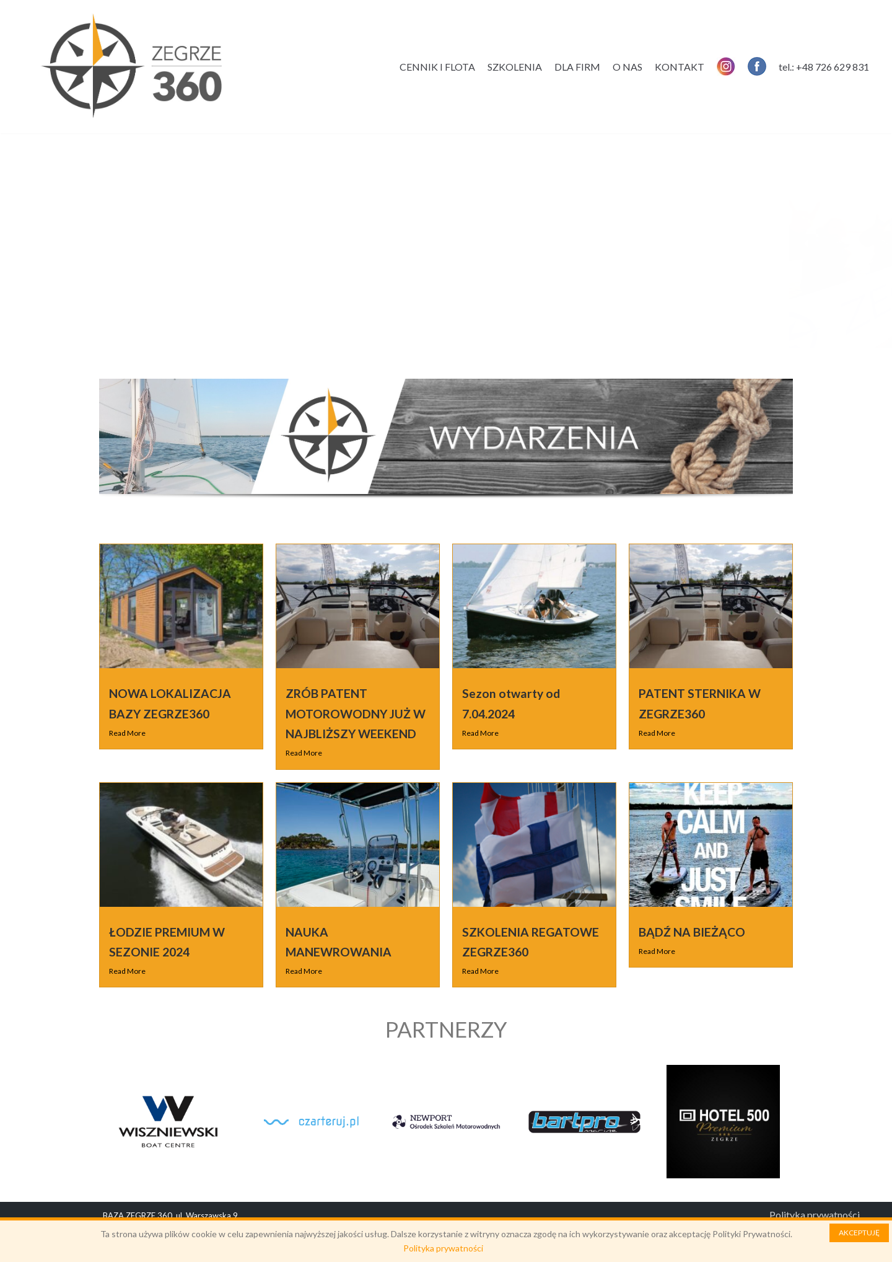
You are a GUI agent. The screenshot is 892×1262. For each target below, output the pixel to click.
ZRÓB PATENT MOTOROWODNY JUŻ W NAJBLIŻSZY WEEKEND (356, 713)
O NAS (627, 67)
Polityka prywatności (814, 1214)
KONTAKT (679, 67)
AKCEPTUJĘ (859, 1232)
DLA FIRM (577, 67)
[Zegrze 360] (131, 66)
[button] (117, 243)
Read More (127, 733)
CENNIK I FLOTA (437, 67)
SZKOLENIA (515, 67)
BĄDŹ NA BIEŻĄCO (692, 932)
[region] (446, 259)
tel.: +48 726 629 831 (824, 67)
